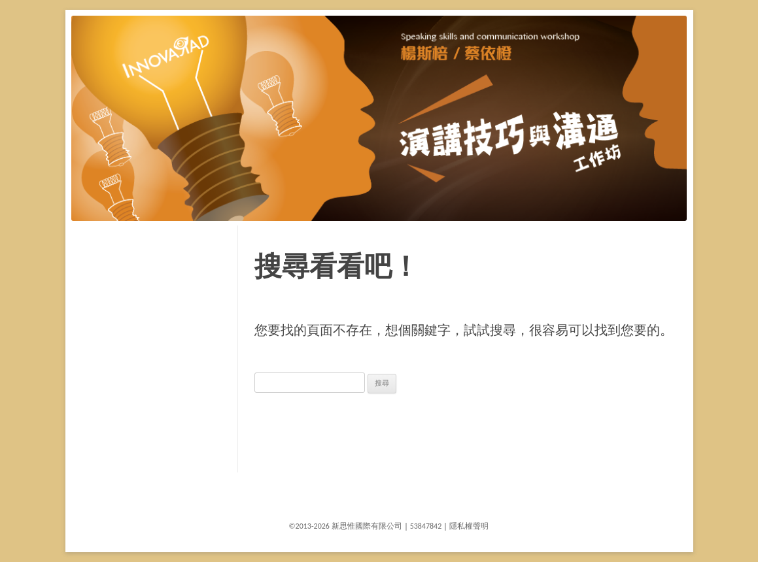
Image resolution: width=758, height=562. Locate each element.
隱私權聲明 (469, 526)
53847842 (426, 526)
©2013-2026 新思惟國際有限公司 (345, 526)
